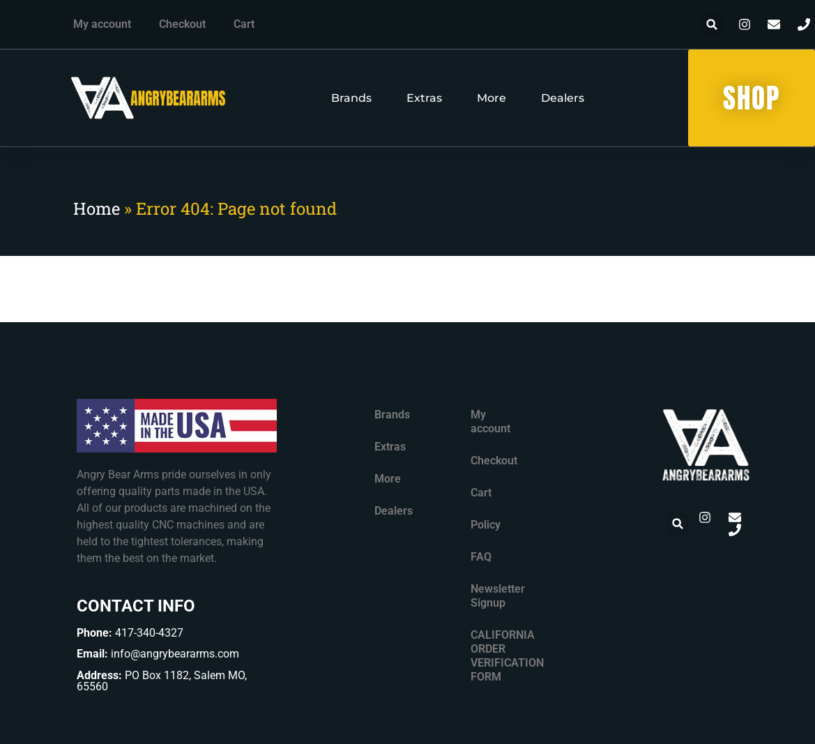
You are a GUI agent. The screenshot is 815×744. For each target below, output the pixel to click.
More (491, 98)
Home (96, 208)
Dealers (562, 98)
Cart (244, 24)
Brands (351, 98)
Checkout (182, 24)
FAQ (481, 556)
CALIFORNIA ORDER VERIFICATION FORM (503, 655)
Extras (424, 98)
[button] (712, 25)
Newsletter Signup (498, 595)
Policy (486, 524)
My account (102, 24)
